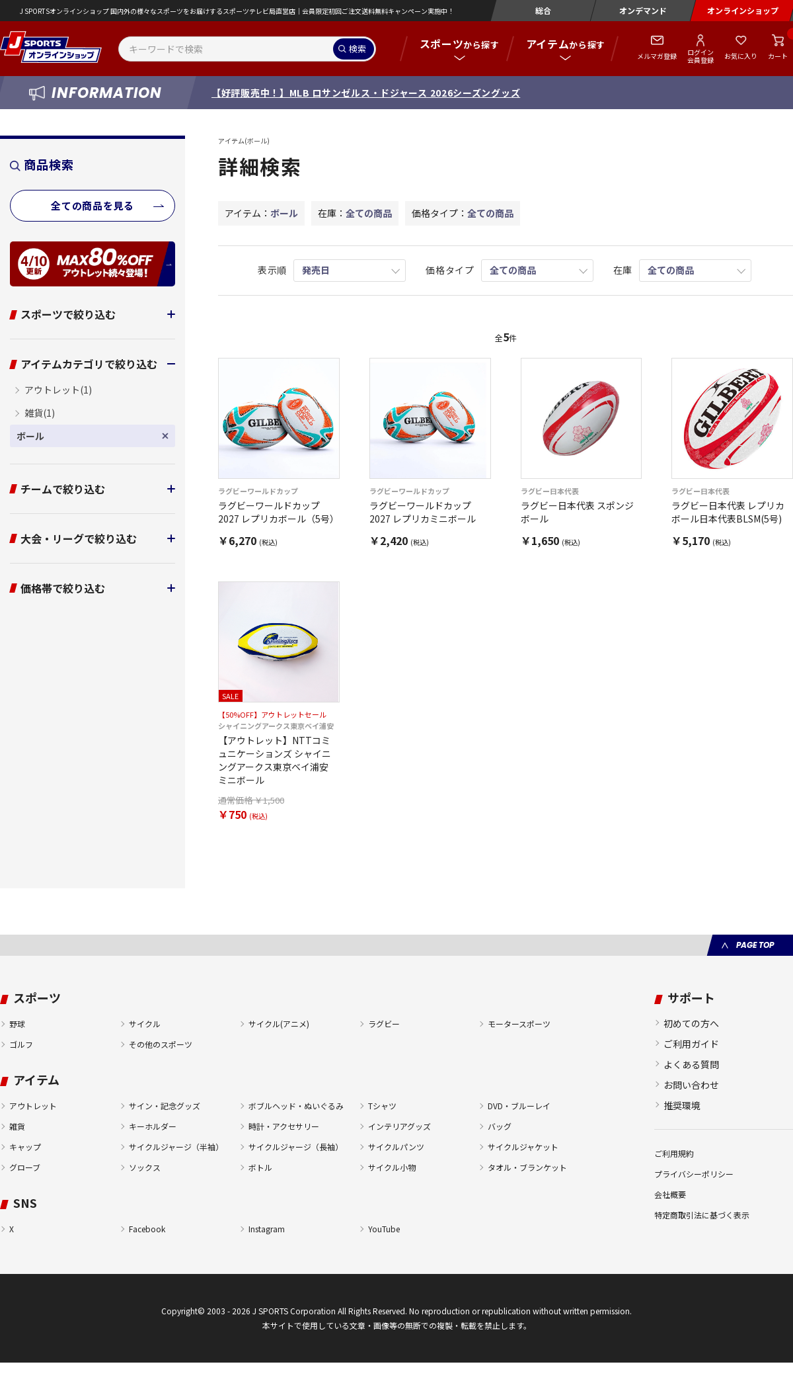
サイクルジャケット (523, 1146)
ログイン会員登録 (700, 55)
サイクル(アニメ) (278, 1023)
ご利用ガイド (691, 1043)
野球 (17, 1023)
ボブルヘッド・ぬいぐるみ (296, 1105)
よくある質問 (691, 1064)
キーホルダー (152, 1126)
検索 (357, 48)
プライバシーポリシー (694, 1173)
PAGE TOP (755, 945)
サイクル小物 (392, 1167)
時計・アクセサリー (283, 1126)
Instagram (266, 1228)
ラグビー (384, 1023)
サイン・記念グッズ (164, 1105)
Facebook (147, 1228)
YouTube (384, 1228)
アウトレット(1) (58, 389)
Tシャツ (382, 1105)
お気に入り (740, 56)
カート (778, 56)
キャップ (25, 1146)
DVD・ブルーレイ (519, 1105)
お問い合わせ (691, 1084)
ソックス (145, 1167)
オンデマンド (643, 10)
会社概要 (670, 1194)
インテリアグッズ (399, 1126)
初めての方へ (691, 1023)
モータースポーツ (519, 1023)
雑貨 (17, 1126)
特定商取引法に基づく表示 (701, 1214)
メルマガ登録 (657, 56)
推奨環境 (681, 1105)
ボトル (260, 1167)
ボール (40, 436)
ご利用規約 (674, 1153)
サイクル (145, 1023)
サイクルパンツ (396, 1146)
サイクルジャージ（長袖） (295, 1146)
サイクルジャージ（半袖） (176, 1146)
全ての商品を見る (92, 205)
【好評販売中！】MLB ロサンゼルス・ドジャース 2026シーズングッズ (365, 92)
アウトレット (33, 1105)
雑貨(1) (39, 412)
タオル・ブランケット (527, 1167)
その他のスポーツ (160, 1044)
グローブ (24, 1167)
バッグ (499, 1126)
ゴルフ (21, 1044)
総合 (543, 10)
